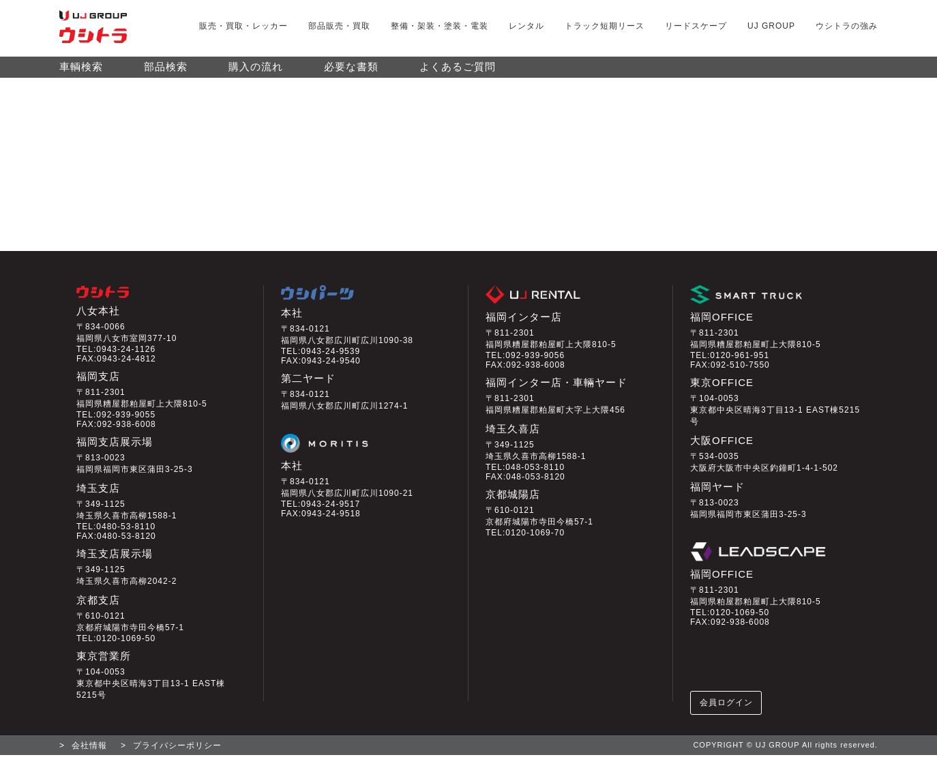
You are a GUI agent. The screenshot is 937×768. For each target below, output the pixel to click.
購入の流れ (255, 73)
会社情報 (89, 758)
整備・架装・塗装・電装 (439, 26)
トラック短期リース (604, 26)
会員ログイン (727, 714)
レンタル (526, 26)
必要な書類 (351, 73)
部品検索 (166, 73)
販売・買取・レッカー (243, 26)
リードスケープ (696, 26)
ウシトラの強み (847, 26)
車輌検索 (81, 73)
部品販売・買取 (339, 26)
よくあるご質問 (457, 73)
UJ (771, 26)
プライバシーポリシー (177, 758)
